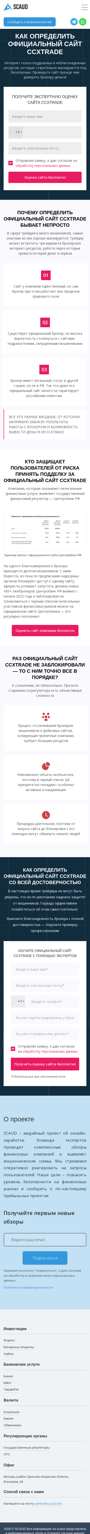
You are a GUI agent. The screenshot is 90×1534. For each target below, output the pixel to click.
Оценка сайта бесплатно (45, 177)
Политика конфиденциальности (28, 1287)
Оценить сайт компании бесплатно (45, 630)
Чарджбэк (11, 1389)
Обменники (12, 1425)
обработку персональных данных (43, 165)
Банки (8, 1376)
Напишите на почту (33, 1503)
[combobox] (16, 132)
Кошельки (11, 1412)
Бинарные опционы (19, 1347)
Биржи (8, 1418)
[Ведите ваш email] (45, 1239)
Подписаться (45, 1258)
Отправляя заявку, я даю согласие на (42, 163)
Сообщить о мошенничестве (29, 22)
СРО (7, 1454)
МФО (7, 1383)
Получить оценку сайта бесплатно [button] (45, 1064)
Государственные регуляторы (27, 1447)
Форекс (9, 1340)
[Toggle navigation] (84, 7)
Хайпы (9, 1354)
